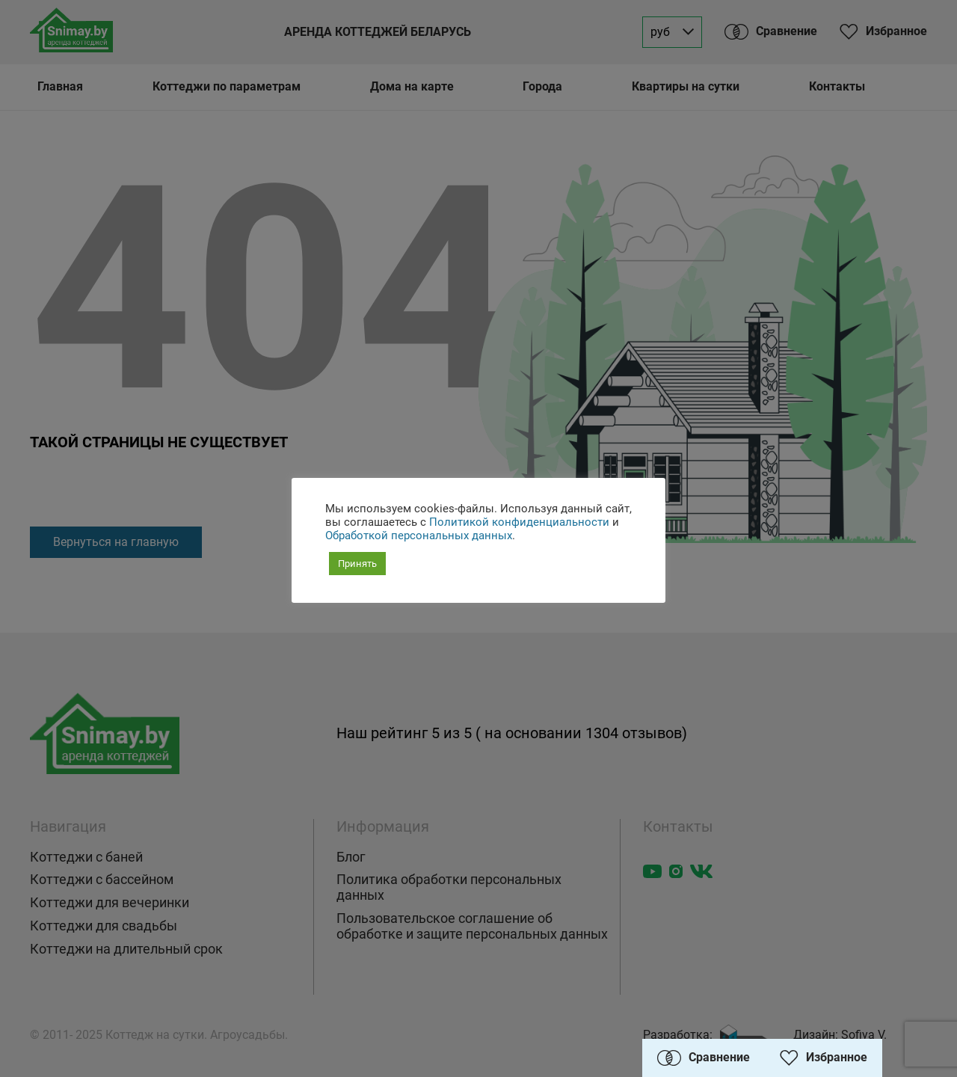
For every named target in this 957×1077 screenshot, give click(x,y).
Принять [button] (357, 563)
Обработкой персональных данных (418, 535)
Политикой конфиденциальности (519, 522)
